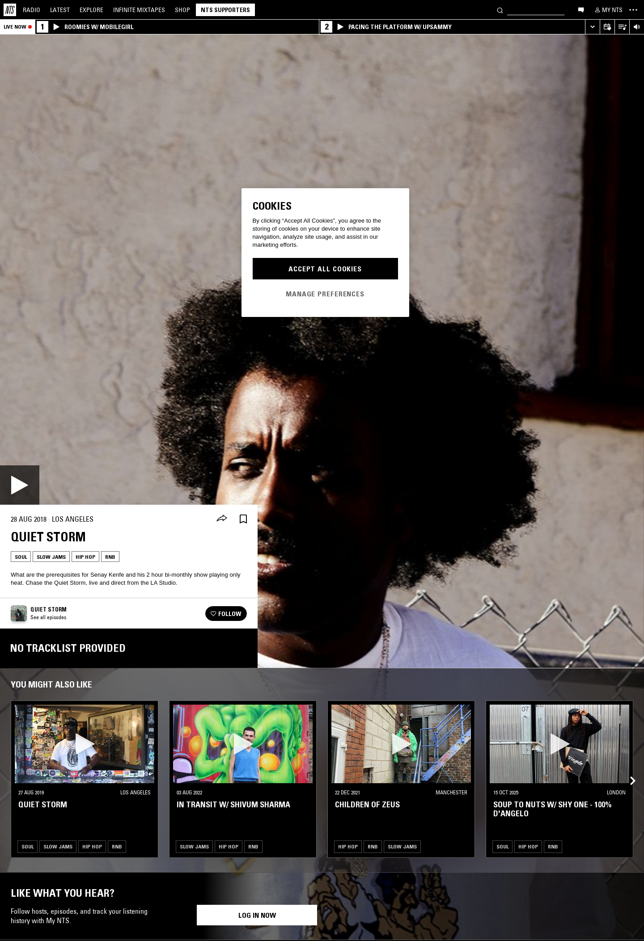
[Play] (19, 485)
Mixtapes (139, 10)
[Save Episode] (243, 519)
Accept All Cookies (325, 268)
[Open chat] (581, 9)
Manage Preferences (325, 293)
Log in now (257, 915)
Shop (182, 10)
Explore (91, 10)
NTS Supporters (225, 10)
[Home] (10, 10)
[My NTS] (607, 10)
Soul (21, 556)
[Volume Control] (636, 27)
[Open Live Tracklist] (621, 27)
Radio (31, 10)
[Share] (222, 519)
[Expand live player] (592, 27)
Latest (60, 10)
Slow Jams (51, 556)
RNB (110, 556)
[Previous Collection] (627, 770)
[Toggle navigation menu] (633, 10)
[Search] (500, 9)
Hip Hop (85, 556)
